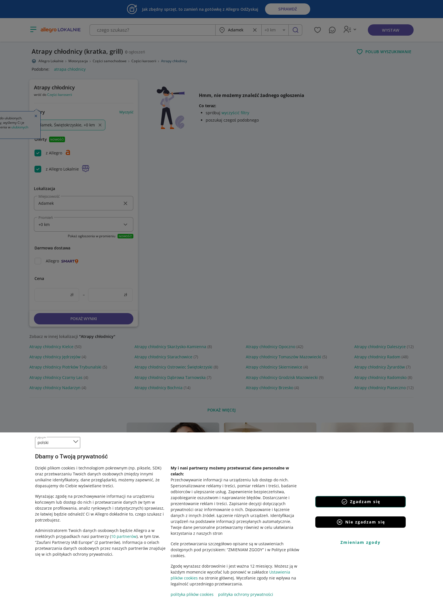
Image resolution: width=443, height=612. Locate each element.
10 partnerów (123, 536)
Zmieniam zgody (360, 542)
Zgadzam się (360, 501)
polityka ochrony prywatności (245, 594)
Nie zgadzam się (360, 522)
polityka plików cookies (192, 594)
